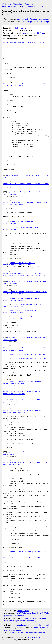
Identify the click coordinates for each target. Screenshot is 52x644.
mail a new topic (43, 625)
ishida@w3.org (20, 28)
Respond (33, 19)
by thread (44, 628)
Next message (26, 22)
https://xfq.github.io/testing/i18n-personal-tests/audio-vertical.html (22, 393)
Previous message (41, 22)
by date (36, 628)
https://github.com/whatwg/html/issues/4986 (29, 552)
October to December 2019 (32, 6)
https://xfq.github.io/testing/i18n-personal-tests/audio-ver (22, 382)
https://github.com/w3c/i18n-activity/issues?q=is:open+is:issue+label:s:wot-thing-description (24, 274)
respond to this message (25, 625)
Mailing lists (18, 4)
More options (44, 19)
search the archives (37, 633)
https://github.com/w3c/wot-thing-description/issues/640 (21, 299)
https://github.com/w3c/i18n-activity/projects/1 (19, 222)
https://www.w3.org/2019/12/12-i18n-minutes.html (24, 42)
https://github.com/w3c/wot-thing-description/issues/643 (21, 312)
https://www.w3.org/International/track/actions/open (26, 184)
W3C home (6, 4)
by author (17, 630)
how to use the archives (18, 633)
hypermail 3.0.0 (33, 637)
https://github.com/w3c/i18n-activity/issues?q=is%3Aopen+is (19, 264)
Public (27, 4)
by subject (8, 630)
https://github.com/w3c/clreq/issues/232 (27, 354)
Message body (23, 19)
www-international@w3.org (33, 33)
